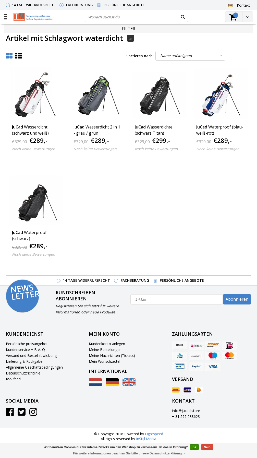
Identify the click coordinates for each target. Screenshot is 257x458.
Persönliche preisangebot (27, 343)
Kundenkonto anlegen (107, 343)
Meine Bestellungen (105, 349)
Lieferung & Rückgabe (24, 361)
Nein (207, 447)
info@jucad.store (186, 410)
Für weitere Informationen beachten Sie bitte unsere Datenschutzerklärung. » (129, 453)
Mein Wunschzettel (104, 361)
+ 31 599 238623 (186, 416)
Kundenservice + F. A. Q (25, 349)
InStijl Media (146, 438)
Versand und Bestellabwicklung (31, 355)
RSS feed (13, 379)
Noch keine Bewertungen (33, 148)
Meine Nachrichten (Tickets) (112, 355)
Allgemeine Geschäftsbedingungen (34, 367)
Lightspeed (154, 433)
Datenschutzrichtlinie (23, 373)
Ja (194, 447)
